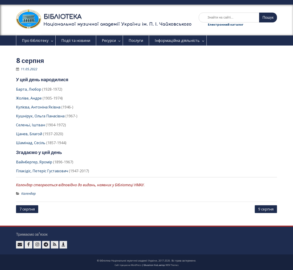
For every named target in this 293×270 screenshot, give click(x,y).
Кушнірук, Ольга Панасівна (40, 116)
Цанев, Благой (29, 133)
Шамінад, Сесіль (30, 142)
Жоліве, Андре (29, 98)
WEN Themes (172, 265)
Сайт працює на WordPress (128, 265)
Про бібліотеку (35, 40)
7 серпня (27, 209)
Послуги (136, 40)
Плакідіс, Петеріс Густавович (42, 170)
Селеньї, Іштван (30, 124)
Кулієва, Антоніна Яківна (38, 107)
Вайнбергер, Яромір (34, 162)
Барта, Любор (28, 89)
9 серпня (266, 209)
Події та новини (75, 40)
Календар (28, 193)
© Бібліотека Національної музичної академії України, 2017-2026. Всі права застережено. (146, 260)
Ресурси (109, 40)
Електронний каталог (225, 24)
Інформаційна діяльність (177, 40)
